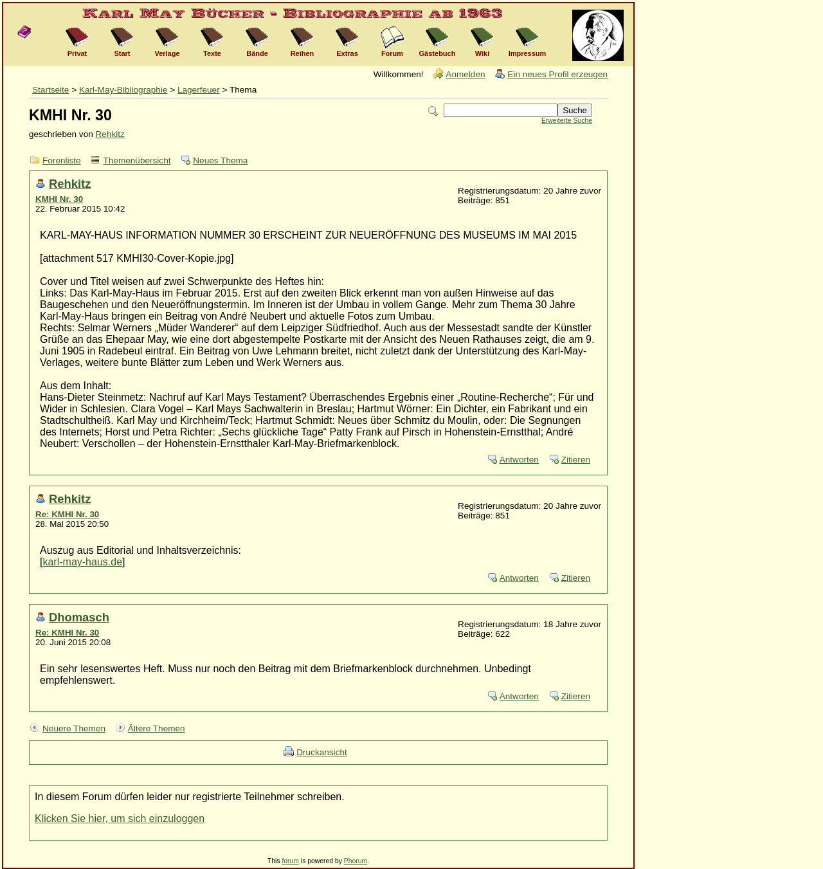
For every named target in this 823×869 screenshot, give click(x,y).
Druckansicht (321, 752)
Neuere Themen (73, 728)
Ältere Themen (156, 728)
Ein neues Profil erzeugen (557, 74)
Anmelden (465, 74)
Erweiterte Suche (566, 120)
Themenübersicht (136, 160)
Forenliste (61, 160)
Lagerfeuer (198, 90)
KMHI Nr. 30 (59, 199)
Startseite (50, 90)
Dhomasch (79, 617)
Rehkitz (110, 134)
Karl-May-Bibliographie (123, 90)
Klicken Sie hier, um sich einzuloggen (119, 818)
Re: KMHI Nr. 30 (67, 514)
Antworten (519, 459)
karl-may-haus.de (82, 561)
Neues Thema (220, 160)
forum (290, 860)
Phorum (355, 860)
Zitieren (575, 459)
